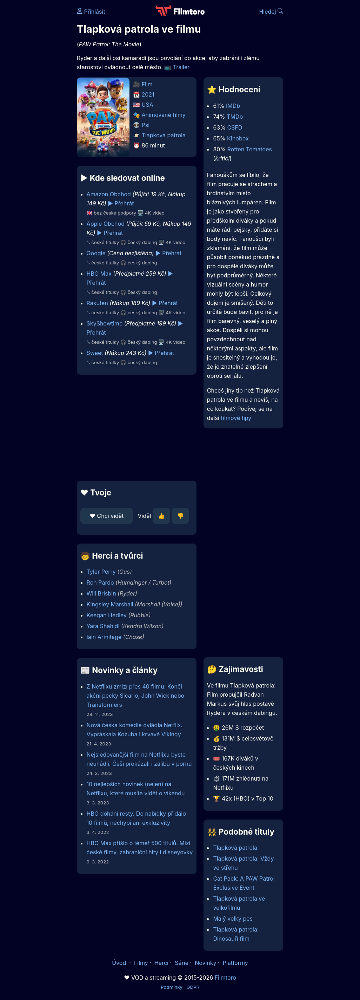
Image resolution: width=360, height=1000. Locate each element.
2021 (148, 94)
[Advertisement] (134, 428)
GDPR (192, 987)
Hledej (271, 11)
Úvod (119, 962)
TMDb (235, 116)
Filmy (141, 962)
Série (181, 962)
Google (96, 253)
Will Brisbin (101, 593)
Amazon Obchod (109, 194)
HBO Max (99, 273)
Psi (146, 125)
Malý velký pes (233, 918)
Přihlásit (91, 11)
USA (147, 104)
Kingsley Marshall (110, 604)
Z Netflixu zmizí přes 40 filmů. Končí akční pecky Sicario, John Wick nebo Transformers (135, 695)
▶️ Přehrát (121, 203)
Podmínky (171, 987)
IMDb (233, 105)
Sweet (95, 352)
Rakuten (97, 303)
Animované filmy (164, 114)
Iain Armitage (104, 636)
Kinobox (238, 138)
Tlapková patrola (164, 135)
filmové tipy (236, 417)
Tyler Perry (101, 571)
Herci (161, 962)
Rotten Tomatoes (249, 149)
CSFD (234, 127)
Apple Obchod (106, 223)
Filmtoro (225, 977)
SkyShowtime (105, 323)
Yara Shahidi (103, 626)
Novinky (205, 962)
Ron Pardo (100, 582)
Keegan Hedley (107, 615)
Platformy (235, 962)
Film (147, 84)
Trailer (181, 67)
